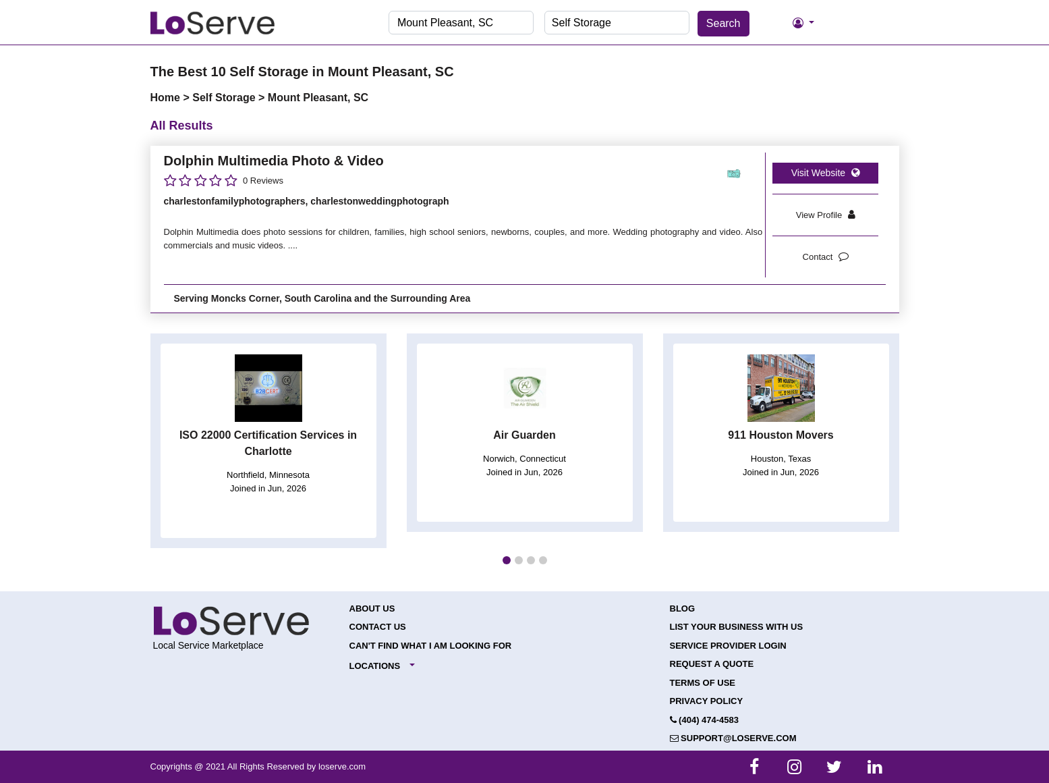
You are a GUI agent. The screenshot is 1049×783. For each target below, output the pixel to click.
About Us (372, 608)
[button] (507, 560)
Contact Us (377, 627)
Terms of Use (703, 683)
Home (166, 97)
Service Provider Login (728, 646)
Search (723, 23)
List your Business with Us (736, 627)
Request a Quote (712, 664)
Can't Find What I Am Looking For (430, 646)
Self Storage (225, 97)
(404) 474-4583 (704, 720)
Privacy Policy (706, 701)
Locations (375, 666)
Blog (683, 608)
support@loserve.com (733, 738)
